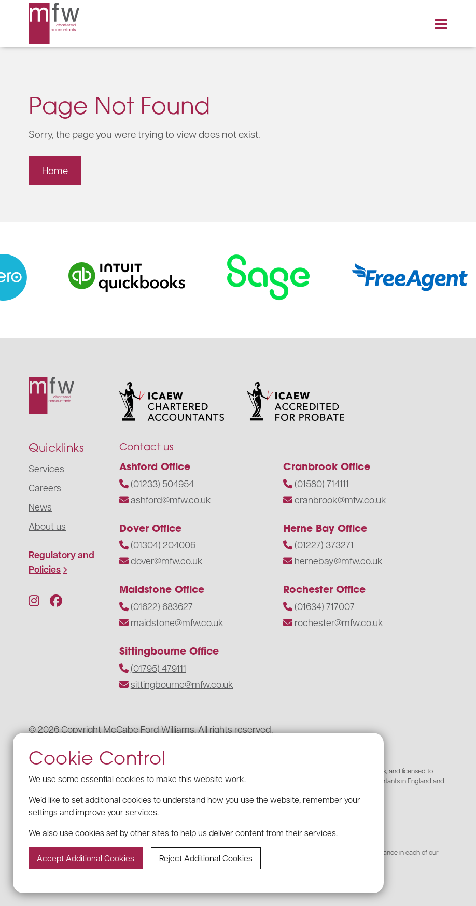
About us (47, 526)
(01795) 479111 (158, 668)
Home (55, 170)
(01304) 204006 (163, 544)
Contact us (146, 446)
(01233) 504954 (162, 483)
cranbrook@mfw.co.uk (340, 499)
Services (46, 468)
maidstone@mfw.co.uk (177, 622)
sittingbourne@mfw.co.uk (182, 684)
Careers (45, 487)
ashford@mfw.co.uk (171, 499)
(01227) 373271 (324, 544)
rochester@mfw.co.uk (339, 622)
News (40, 507)
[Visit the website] (136, 277)
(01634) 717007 (325, 606)
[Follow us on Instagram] (34, 600)
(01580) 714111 (322, 483)
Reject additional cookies (206, 858)
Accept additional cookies (85, 858)
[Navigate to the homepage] (54, 23)
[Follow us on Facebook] (56, 600)
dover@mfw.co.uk (167, 561)
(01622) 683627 (162, 606)
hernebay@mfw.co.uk (339, 561)
